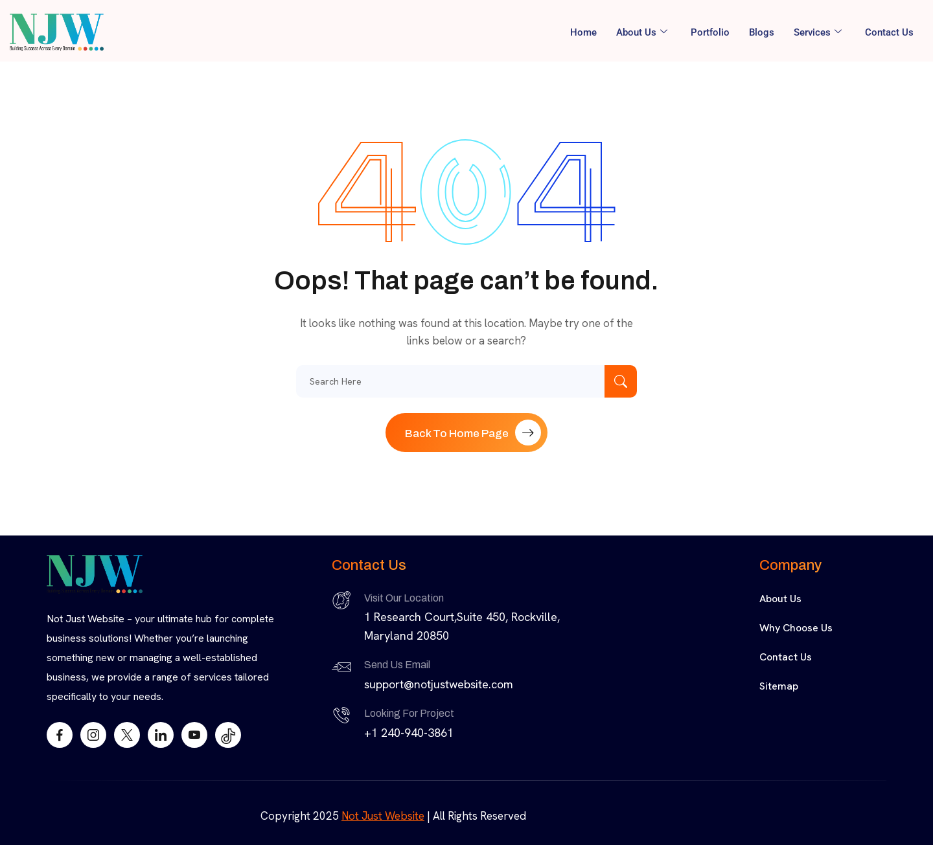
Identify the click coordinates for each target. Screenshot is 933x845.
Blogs (761, 32)
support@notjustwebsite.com (438, 684)
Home (583, 32)
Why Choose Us (796, 628)
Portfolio (710, 32)
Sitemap (778, 686)
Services (818, 32)
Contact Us (889, 32)
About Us (641, 32)
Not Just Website (382, 816)
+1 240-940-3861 (409, 732)
